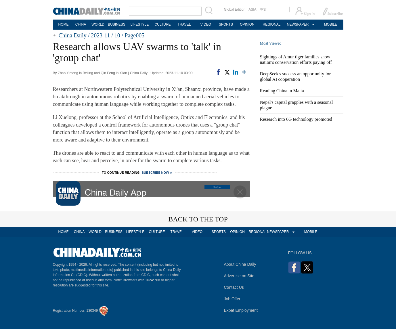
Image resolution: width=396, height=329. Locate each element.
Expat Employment (241, 310)
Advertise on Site (239, 275)
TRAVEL (184, 24)
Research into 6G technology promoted (296, 119)
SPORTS (226, 24)
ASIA (252, 9)
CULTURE (163, 24)
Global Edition (235, 9)
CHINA (80, 24)
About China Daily (240, 264)
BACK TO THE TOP (198, 219)
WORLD (97, 24)
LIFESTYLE (140, 24)
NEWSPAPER (297, 24)
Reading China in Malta (282, 90)
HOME (63, 24)
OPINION (247, 24)
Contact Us (234, 287)
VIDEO (205, 24)
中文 (263, 9)
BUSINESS (116, 24)
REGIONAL (271, 24)
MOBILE (330, 24)
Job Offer (232, 299)
